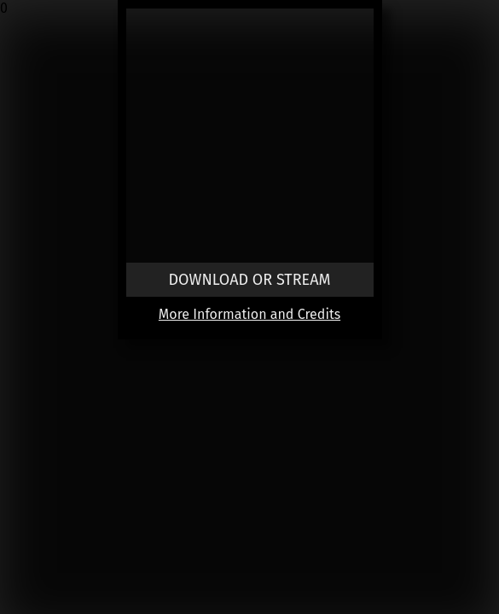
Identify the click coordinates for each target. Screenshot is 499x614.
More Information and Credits (249, 314)
